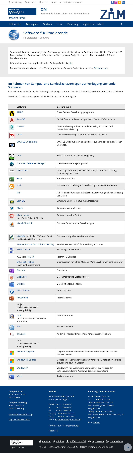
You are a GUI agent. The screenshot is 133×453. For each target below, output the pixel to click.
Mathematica (23, 215)
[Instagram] (115, 2)
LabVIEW (21, 200)
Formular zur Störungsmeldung (64, 425)
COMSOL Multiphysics (27, 141)
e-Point (96, 422)
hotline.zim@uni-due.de (69, 419)
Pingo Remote (23, 290)
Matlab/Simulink (24, 223)
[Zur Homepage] (22, 13)
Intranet (45, 441)
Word (19, 376)
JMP (18, 192)
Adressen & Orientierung (20, 414)
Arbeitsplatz (32, 24)
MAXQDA (21, 236)
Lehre (59, 24)
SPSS (19, 326)
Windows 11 (22, 368)
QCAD (19, 315)
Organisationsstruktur (19, 419)
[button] (30, 2)
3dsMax (20, 126)
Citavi (19, 134)
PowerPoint (22, 297)
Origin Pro (22, 276)
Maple (20, 208)
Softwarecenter (101, 68)
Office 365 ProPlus (25, 262)
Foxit (19, 185)
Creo (19, 155)
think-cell (21, 333)
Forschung (72, 24)
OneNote (21, 270)
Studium (47, 24)
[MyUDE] (123, 2)
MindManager (23, 249)
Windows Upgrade (25, 351)
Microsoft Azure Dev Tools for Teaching (35, 244)
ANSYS (20, 112)
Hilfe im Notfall (76, 441)
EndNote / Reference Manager (31, 163)
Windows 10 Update (26, 359)
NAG (29, 256)
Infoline (58, 441)
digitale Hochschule (93, 24)
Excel (19, 178)
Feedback (53, 430)
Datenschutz (114, 441)
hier (71, 63)
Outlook (20, 283)
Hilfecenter (15, 24)
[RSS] (119, 2)
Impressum (96, 441)
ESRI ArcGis (22, 170)
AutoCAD (21, 119)
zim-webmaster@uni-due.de (98, 446)
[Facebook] (112, 2)
